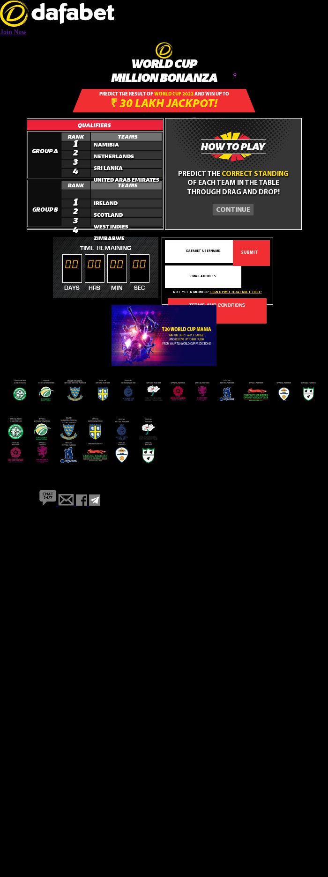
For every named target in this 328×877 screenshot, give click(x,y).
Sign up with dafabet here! (235, 292)
